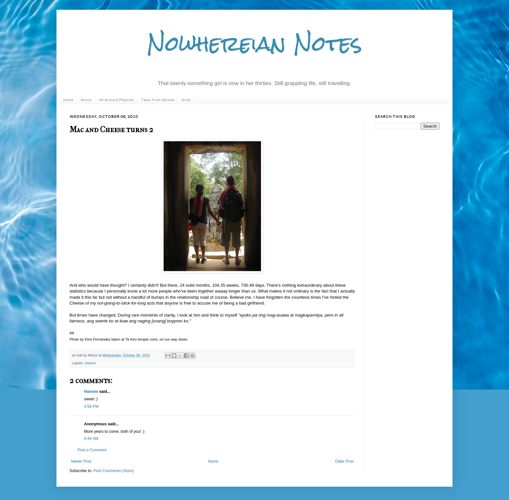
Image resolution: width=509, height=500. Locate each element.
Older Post (344, 461)
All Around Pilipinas (116, 99)
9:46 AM (91, 438)
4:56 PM (91, 406)
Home (68, 99)
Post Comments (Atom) (113, 471)
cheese (90, 363)
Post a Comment (92, 450)
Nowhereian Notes (254, 43)
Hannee (91, 391)
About (86, 99)
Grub (186, 99)
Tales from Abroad (157, 99)
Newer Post (81, 461)
